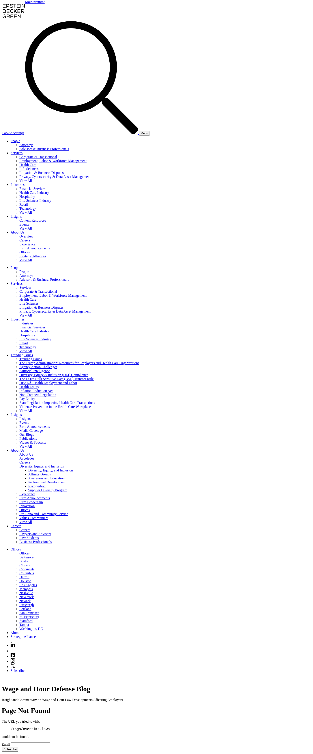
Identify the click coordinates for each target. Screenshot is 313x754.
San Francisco (29, 613)
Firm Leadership (31, 502)
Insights (16, 216)
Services (16, 153)
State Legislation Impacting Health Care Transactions (57, 403)
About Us (17, 232)
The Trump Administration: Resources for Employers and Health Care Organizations (79, 363)
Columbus (26, 573)
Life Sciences (29, 169)
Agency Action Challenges (38, 367)
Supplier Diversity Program (47, 490)
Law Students (29, 538)
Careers (24, 240)
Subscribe (17, 671)
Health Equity (29, 387)
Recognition (36, 486)
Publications (28, 438)
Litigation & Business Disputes (41, 173)
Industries (17, 185)
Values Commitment (33, 518)
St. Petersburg (29, 617)
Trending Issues (22, 355)
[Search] (82, 133)
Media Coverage (31, 430)
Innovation (27, 506)
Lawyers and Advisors (35, 534)
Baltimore (26, 557)
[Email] (30, 745)
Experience (27, 244)
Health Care (27, 165)
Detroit (24, 577)
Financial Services (32, 188)
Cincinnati (26, 569)
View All (25, 181)
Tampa (24, 625)
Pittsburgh (26, 605)
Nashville (26, 593)
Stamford (26, 621)
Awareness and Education (46, 478)
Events (24, 224)
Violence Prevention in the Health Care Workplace (55, 407)
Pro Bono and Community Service (43, 514)
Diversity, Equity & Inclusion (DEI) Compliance (53, 375)
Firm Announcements (34, 248)
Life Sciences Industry (35, 200)
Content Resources (32, 220)
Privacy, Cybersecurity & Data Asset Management (54, 177)
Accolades (26, 458)
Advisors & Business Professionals (44, 149)
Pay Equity (27, 399)
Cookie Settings (13, 133)
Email (6, 745)
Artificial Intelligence (34, 371)
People (15, 141)
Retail (23, 204)
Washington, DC (31, 629)
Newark (25, 601)
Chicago (25, 565)
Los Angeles (28, 585)
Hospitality (27, 196)
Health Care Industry (34, 192)
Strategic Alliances (32, 256)
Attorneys (26, 145)
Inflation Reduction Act (36, 391)
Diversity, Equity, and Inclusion (41, 466)
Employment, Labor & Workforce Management (53, 161)
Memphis (26, 589)
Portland (25, 609)
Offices (24, 252)
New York (26, 597)
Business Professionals (35, 542)
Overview (26, 236)
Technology (27, 208)
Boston (24, 561)
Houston (25, 581)
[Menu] (144, 133)
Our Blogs (26, 434)
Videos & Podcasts (32, 442)
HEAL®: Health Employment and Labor (48, 383)
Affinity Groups (39, 474)
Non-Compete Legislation (37, 395)
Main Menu (33, 2)
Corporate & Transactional (38, 157)
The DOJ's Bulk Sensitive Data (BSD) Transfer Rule (56, 379)
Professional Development (47, 482)
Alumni (16, 633)
